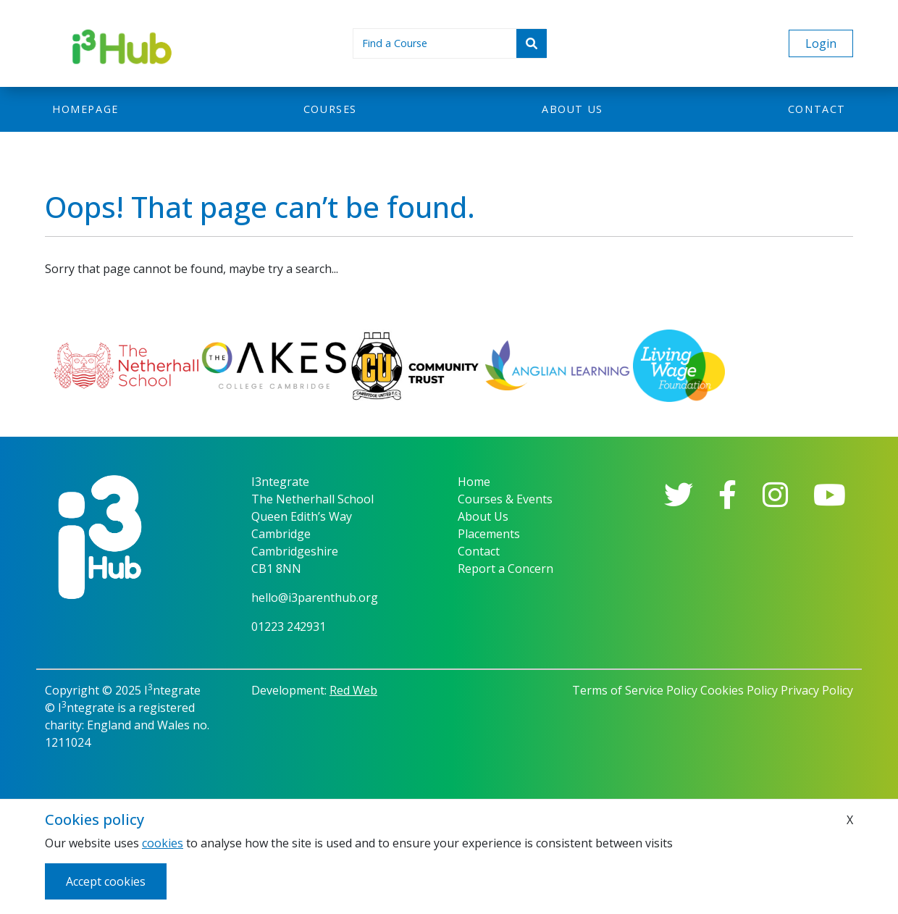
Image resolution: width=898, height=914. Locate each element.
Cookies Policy (739, 690)
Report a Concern (505, 569)
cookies (162, 843)
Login (820, 43)
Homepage (85, 109)
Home (474, 482)
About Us (483, 516)
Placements (489, 534)
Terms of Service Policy (634, 690)
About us (572, 109)
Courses (330, 109)
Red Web (353, 690)
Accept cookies (106, 881)
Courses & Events (505, 499)
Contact (817, 109)
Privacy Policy (817, 690)
